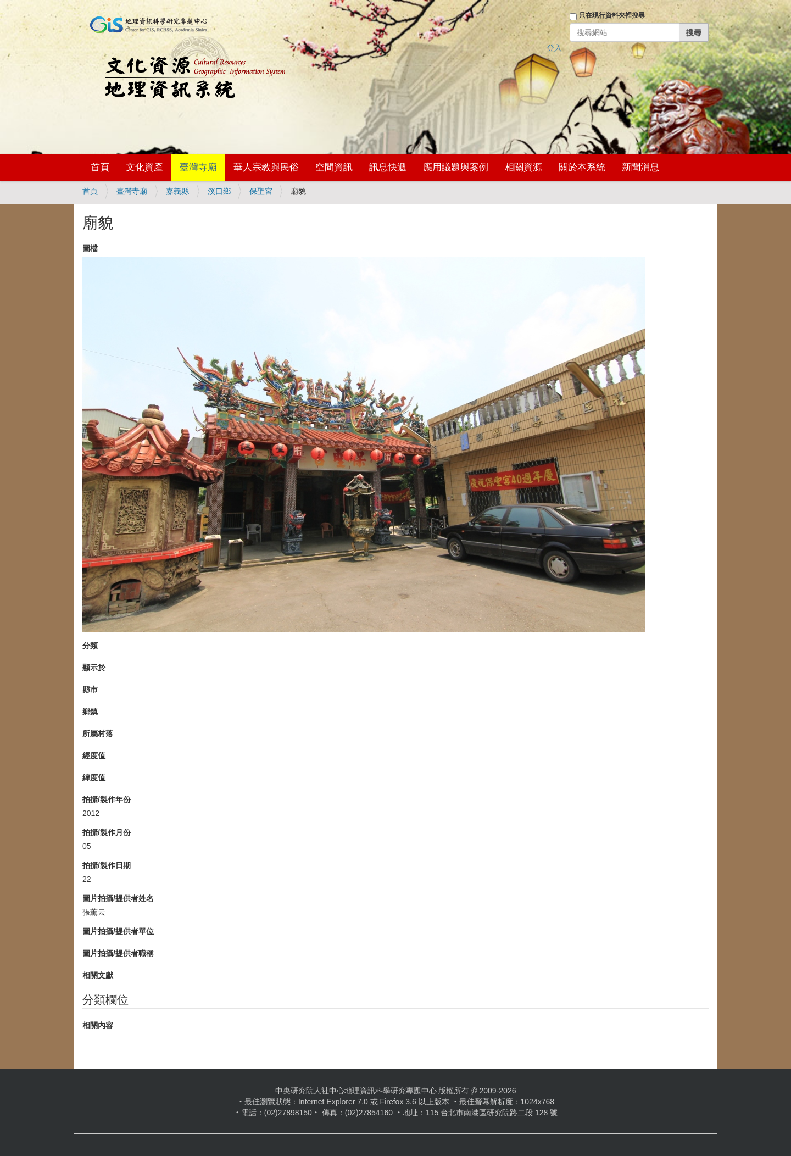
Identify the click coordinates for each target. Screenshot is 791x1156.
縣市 (90, 689)
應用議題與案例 (455, 167)
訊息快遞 (387, 167)
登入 (554, 47)
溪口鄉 (219, 191)
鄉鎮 (90, 711)
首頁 (100, 167)
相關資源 (523, 167)
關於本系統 (582, 167)
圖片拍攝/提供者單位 (118, 931)
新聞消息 (640, 167)
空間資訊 (334, 167)
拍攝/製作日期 (106, 865)
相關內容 (97, 1025)
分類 (90, 645)
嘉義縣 (177, 191)
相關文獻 (97, 975)
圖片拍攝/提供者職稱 (118, 953)
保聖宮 (260, 191)
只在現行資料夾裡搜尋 (612, 15)
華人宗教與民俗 (266, 167)
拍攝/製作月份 (106, 832)
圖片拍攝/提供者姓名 (118, 898)
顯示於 (93, 667)
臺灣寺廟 (198, 167)
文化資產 (144, 167)
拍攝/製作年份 (106, 799)
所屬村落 (97, 733)
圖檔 (90, 248)
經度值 (93, 755)
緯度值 (93, 777)
